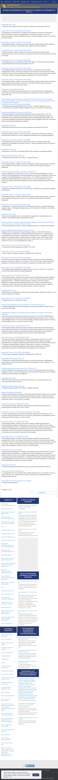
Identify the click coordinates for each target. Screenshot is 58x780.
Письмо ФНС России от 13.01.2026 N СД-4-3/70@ (15, 403)
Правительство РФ (36, 1)
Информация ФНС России (9, 24)
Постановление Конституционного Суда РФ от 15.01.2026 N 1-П (19, 368)
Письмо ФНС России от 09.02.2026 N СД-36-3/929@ (16, 104)
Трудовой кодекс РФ (6, 607)
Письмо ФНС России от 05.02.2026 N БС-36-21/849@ (16, 131)
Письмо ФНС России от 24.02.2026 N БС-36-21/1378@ (16, 50)
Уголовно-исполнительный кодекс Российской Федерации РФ (8, 612)
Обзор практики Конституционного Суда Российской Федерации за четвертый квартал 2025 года (28, 222)
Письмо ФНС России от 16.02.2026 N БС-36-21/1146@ (16, 79)
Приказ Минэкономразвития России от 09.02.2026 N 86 (16, 112)
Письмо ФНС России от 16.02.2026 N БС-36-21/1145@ (16, 68)
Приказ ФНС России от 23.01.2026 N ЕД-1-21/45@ (15, 275)
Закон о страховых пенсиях (8, 695)
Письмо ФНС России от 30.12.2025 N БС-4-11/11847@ (16, 480)
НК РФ (2, 587)
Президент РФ (25, 1)
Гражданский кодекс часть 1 (8, 530)
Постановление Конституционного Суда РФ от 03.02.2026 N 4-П (19, 171)
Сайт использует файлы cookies (45, 778)
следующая (42, 492)
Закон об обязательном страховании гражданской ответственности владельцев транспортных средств (7, 707)
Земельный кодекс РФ (6, 555)
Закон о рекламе (5, 734)
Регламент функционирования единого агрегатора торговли (18, 230)
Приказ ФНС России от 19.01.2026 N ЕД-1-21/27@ (15, 326)
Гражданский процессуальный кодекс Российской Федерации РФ (8, 545)
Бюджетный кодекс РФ (7, 508)
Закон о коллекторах (6, 639)
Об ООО (3, 662)
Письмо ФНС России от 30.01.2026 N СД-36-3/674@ (16, 204)
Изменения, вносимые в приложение (12, 392)
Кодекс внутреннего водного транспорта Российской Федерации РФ (8, 565)
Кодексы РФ (8, 1)
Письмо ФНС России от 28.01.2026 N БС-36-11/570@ (16, 224)
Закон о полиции (5, 692)
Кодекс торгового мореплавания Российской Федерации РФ (8, 577)
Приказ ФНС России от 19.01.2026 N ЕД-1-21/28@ (15, 337)
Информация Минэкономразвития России (13, 89)
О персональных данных (7, 670)
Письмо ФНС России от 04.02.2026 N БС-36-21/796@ (16, 162)
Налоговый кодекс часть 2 (7, 594)
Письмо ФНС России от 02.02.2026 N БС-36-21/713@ (16, 186)
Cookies (10, 777)
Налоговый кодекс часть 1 (7, 590)
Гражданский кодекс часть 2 (8, 533)
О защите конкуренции (7, 652)
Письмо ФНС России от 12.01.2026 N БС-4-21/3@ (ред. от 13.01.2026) (20, 412)
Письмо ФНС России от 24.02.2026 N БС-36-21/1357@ (16, 42)
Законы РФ (16, 1)
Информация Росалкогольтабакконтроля (13, 471)
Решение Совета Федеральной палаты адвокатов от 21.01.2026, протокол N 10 (23, 304)
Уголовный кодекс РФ (6, 623)
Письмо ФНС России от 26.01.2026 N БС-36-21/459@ (16, 267)
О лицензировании (6, 656)
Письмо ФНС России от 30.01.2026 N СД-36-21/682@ (16, 194)
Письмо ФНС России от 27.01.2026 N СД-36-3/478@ (16, 251)
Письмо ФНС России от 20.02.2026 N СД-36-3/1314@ (16, 60)
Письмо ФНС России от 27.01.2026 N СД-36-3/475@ (16, 245)
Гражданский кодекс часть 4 (8, 540)
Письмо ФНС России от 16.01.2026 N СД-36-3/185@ (16, 352)
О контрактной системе (7, 674)
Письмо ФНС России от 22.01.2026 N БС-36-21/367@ (16, 298)
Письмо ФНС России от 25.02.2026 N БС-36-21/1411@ (16, 31)
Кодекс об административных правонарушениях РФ (6, 571)
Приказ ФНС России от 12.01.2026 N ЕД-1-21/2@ (15, 436)
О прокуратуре (4, 659)
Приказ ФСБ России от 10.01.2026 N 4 (12, 449)
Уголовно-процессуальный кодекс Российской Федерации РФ (8, 618)
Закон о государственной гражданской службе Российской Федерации (7, 720)
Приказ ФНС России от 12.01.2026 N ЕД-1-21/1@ (15, 421)
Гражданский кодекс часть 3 (8, 536)
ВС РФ (45, 1)
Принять (35, 774)
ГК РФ (2, 526)
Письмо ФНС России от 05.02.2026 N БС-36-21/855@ (16, 139)
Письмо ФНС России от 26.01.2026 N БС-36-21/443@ (16, 257)
